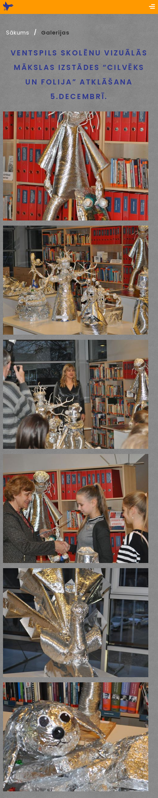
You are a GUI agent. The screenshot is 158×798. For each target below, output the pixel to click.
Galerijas (55, 32)
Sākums (17, 32)
